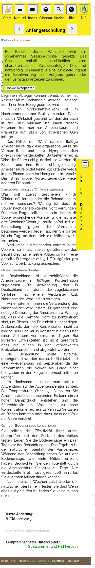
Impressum (73, 561)
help (71, 9)
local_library (46, 9)
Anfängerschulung (45, 30)
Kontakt (22, 561)
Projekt (4, 561)
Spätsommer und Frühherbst (52, 546)
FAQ (13, 561)
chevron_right (72, 29)
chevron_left (19, 29)
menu (20, 9)
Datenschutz (58, 561)
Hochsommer (22, 40)
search (59, 9)
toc (33, 9)
